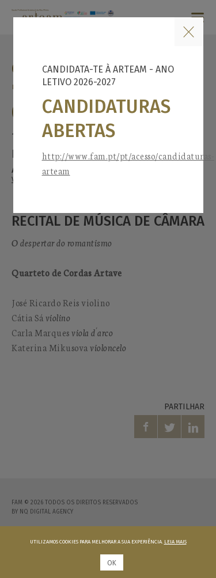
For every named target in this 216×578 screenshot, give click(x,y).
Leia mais (175, 542)
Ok (111, 563)
